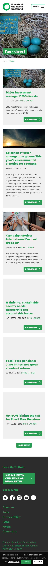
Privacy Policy (12, 517)
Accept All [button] (26, 562)
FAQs (6, 522)
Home (5, 61)
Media (7, 526)
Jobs (6, 512)
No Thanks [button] (38, 562)
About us (8, 507)
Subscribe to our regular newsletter (14, 478)
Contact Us (10, 531)
